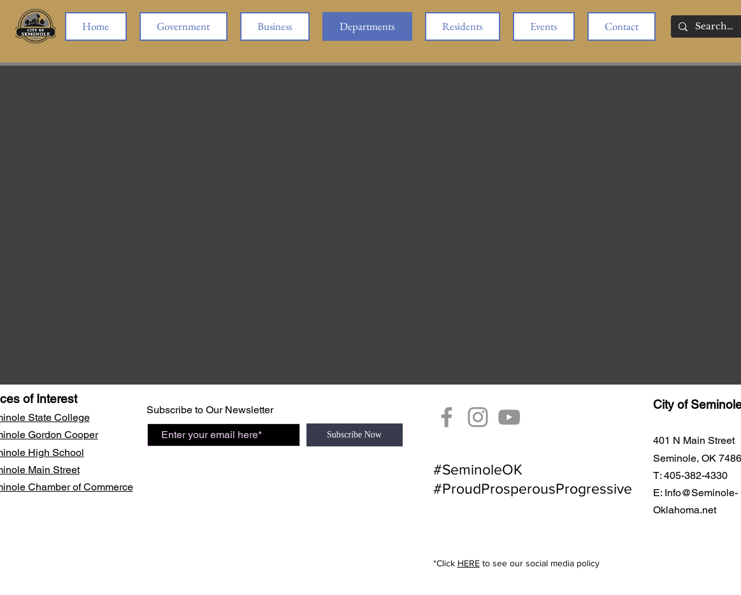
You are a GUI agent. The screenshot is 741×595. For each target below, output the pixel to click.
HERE (468, 563)
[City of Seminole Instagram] (477, 417)
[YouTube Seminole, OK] (509, 417)
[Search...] (714, 26)
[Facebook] (446, 417)
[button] (183, 26)
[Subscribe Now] (354, 434)
